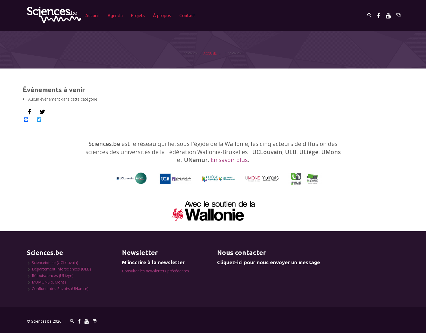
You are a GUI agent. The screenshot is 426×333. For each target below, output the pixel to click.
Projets (138, 15)
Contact (187, 15)
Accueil (92, 15)
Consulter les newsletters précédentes (155, 270)
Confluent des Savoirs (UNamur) (60, 288)
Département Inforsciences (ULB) (61, 269)
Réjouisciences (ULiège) (53, 275)
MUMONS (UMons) (49, 282)
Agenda (115, 15)
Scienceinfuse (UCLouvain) (55, 262)
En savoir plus (229, 160)
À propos (162, 15)
